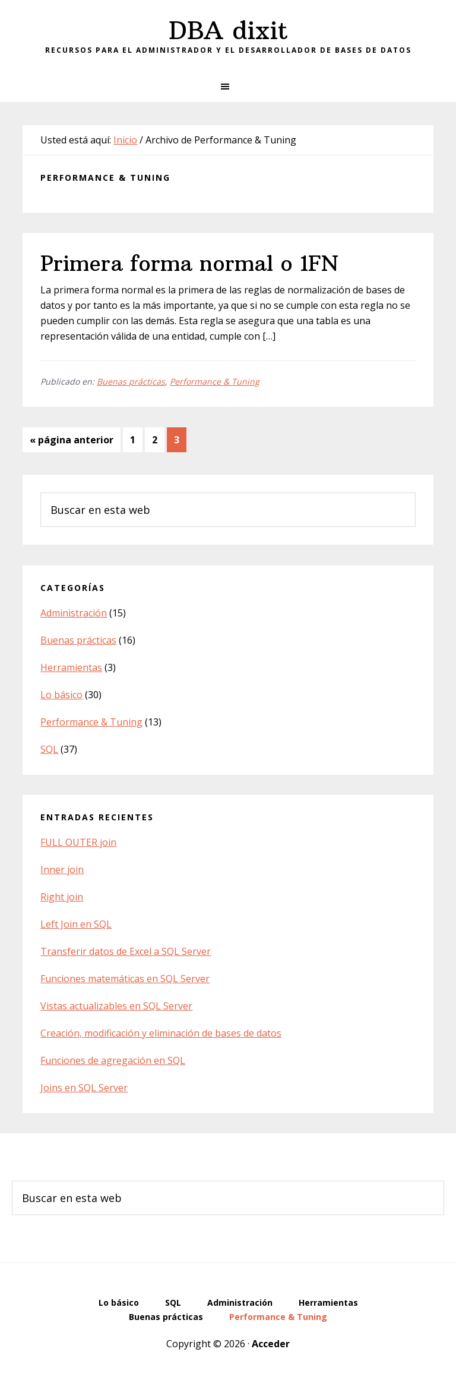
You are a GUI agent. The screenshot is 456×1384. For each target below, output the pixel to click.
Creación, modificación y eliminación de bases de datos (160, 1033)
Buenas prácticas (131, 381)
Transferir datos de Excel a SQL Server (125, 951)
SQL (49, 749)
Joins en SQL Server (84, 1087)
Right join (61, 896)
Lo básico (61, 694)
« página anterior (71, 441)
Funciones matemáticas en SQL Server (125, 978)
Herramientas (71, 667)
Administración (73, 612)
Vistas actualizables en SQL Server (116, 1005)
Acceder (271, 1343)
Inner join (62, 869)
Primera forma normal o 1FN (189, 263)
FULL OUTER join (78, 842)
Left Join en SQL (76, 924)
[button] (228, 86)
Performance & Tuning (214, 381)
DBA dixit (228, 30)
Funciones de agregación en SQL (112, 1060)
